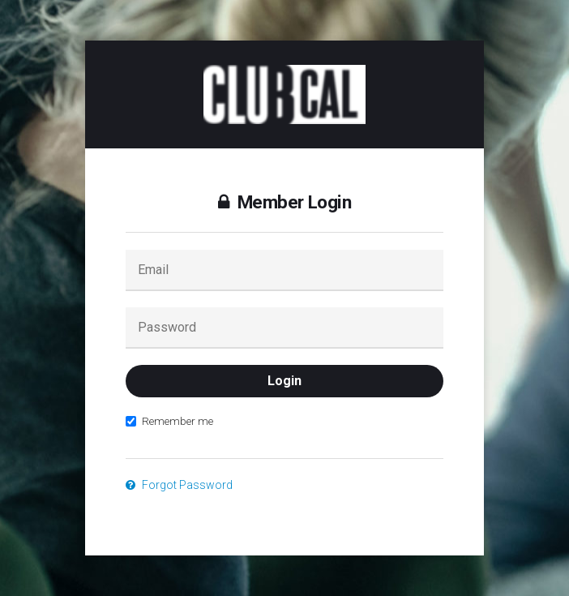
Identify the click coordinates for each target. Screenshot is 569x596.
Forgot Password (179, 484)
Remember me (169, 420)
